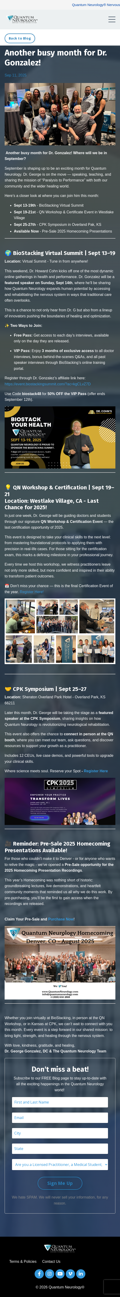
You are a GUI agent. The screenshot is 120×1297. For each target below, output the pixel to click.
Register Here (96, 771)
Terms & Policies (22, 1261)
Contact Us (51, 1261)
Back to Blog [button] (20, 38)
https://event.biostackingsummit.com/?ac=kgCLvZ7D (48, 384)
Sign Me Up (60, 1183)
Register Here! (32, 592)
